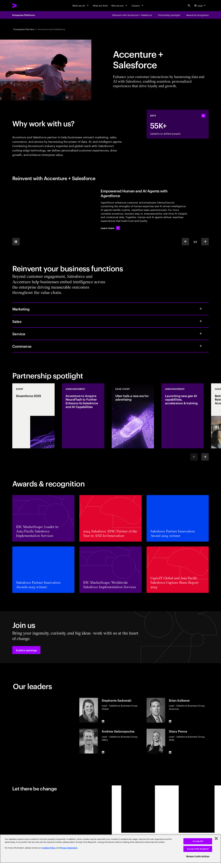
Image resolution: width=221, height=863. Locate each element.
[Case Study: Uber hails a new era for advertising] (133, 415)
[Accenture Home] (21, 5)
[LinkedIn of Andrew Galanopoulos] (103, 752)
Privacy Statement (68, 848)
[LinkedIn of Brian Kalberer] (170, 721)
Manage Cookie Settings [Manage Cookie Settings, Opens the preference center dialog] (197, 856)
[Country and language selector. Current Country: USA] (200, 5)
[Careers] (137, 5)
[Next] (205, 457)
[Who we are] (119, 5)
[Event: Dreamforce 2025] (33, 415)
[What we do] (80, 5)
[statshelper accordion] (203, 115)
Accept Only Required (198, 849)
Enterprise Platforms (23, 15)
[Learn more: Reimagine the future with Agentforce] (110, 228)
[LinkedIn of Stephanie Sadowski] (103, 721)
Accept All (198, 841)
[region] (110, 848)
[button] (26, 650)
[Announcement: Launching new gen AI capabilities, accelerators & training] (182, 415)
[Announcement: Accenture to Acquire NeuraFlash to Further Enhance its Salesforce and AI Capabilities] (83, 415)
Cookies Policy (49, 848)
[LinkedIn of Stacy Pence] (170, 752)
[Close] (216, 838)
